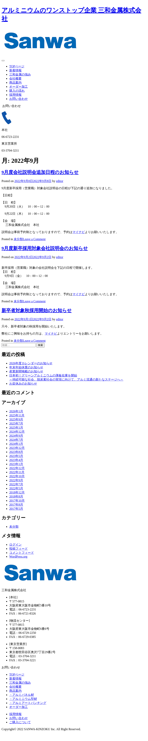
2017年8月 (16, 511)
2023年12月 (17, 454)
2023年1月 (16, 471)
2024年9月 (16, 442)
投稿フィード (18, 555)
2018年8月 (16, 503)
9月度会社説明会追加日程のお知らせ (40, 179)
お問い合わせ (18, 98)
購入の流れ (17, 90)
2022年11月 (16, 479)
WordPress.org (18, 563)
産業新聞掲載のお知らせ (26, 378)
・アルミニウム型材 (23, 705)
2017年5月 (16, 515)
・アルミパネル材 (21, 701)
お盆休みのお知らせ (23, 390)
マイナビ (78, 239)
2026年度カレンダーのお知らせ (30, 370)
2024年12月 (17, 438)
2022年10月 (17, 483)
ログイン (15, 551)
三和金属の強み (20, 74)
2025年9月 (16, 426)
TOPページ (16, 66)
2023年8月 (16, 458)
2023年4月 (16, 467)
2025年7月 (16, 430)
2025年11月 (16, 422)
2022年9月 (16, 487)
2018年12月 (17, 499)
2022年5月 (16, 495)
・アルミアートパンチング (27, 709)
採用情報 (15, 94)
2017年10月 (17, 507)
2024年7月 (16, 446)
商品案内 (15, 82)
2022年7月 (16, 491)
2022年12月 (17, 475)
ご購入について (20, 729)
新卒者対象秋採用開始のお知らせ (37, 317)
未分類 (18, 246)
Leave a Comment (34, 246)
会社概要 (15, 78)
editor (59, 188)
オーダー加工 (18, 86)
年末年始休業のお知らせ (26, 374)
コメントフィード (21, 559)
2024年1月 (16, 450)
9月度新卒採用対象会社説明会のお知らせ (45, 255)
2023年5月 (16, 463)
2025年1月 (16, 434)
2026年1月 (16, 418)
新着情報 (15, 70)
